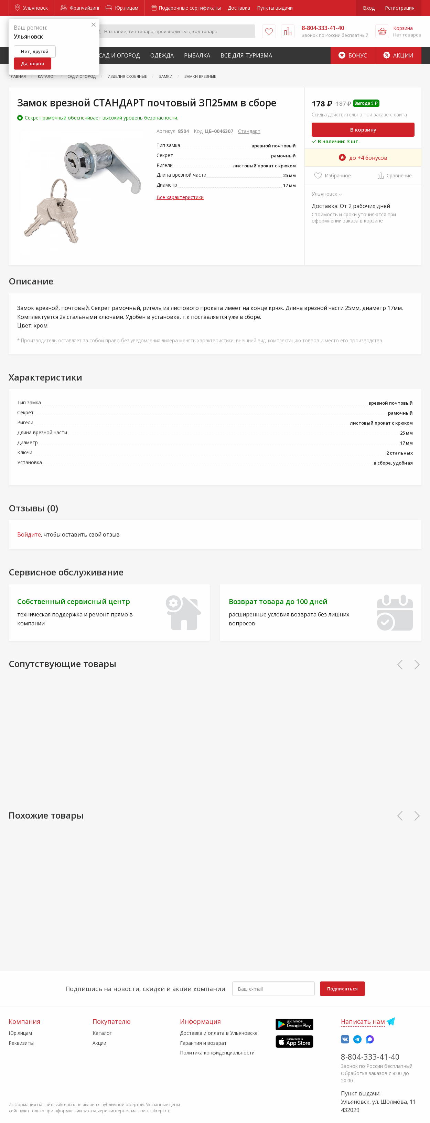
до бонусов (363, 158)
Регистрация (400, 7)
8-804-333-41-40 (370, 1056)
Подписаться (342, 989)
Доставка (239, 7)
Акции (398, 55)
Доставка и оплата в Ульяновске (219, 1033)
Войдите (29, 534)
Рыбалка (197, 55)
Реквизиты (21, 1043)
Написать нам (363, 1021)
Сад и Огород (119, 55)
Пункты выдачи (275, 7)
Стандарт (249, 131)
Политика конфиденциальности (217, 1052)
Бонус (352, 55)
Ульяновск (31, 7)
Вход (369, 7)
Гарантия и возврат (203, 1043)
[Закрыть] (93, 25)
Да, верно (32, 63)
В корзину (363, 129)
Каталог (102, 1033)
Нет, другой (35, 51)
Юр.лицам (122, 7)
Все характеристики (180, 197)
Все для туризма (246, 55)
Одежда (162, 55)
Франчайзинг (80, 7)
